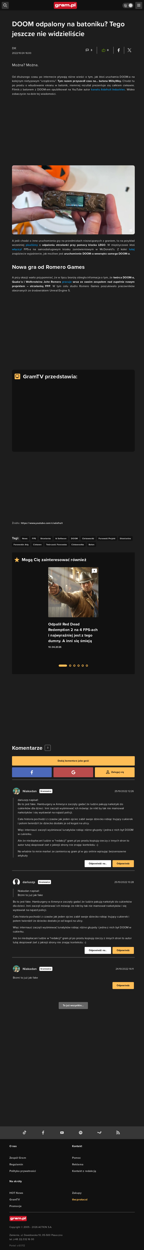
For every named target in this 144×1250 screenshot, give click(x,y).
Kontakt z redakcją (84, 1171)
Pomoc (76, 1158)
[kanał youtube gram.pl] (62, 1133)
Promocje (15, 1206)
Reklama (77, 1164)
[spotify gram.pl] (81, 1133)
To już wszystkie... (73, 1005)
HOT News (16, 1193)
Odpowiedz (123, 863)
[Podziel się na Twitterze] (129, 50)
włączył (18, 249)
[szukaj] (5, 5)
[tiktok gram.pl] (25, 1133)
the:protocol (79, 1199)
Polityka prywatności (22, 1171)
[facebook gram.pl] (44, 1133)
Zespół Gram (17, 1158)
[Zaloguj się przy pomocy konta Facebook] (32, 772)
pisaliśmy (32, 245)
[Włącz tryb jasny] (128, 5)
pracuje (67, 282)
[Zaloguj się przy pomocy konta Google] (73, 772)
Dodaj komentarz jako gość (73, 761)
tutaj (132, 249)
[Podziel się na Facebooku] (119, 50)
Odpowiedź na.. (98, 863)
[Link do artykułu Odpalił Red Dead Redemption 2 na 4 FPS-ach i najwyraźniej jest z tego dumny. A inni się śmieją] (73, 613)
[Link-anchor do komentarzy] (89, 50)
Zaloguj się (117, 772)
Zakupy (76, 1193)
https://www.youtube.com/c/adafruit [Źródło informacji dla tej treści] (42, 523)
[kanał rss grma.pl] (119, 1133)
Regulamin (16, 1164)
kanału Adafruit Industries (108, 89)
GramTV (14, 1199)
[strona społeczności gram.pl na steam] (100, 1133)
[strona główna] (65, 5)
